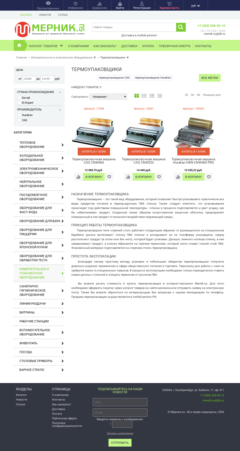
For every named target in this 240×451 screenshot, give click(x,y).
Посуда (41, 352)
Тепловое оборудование (41, 145)
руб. (195, 5)
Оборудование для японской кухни (41, 245)
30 (192, 95)
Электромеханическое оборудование (41, 171)
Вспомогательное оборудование (41, 332)
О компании (78, 46)
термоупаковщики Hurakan (153, 77)
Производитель (39, 109)
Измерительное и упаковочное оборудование (41, 273)
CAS (22, 120)
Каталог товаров (46, 45)
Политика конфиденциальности (67, 424)
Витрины (41, 312)
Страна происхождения (39, 92)
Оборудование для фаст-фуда (41, 210)
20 (186, 95)
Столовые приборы (41, 361)
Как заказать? (105, 46)
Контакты (203, 46)
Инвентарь (41, 343)
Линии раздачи (41, 304)
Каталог (21, 395)
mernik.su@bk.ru (213, 400)
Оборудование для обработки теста (41, 258)
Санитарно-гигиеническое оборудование (41, 290)
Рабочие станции (34, 321)
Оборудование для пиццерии (41, 232)
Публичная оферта (174, 46)
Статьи (63, 15)
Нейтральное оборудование (41, 184)
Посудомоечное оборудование (41, 197)
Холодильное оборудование (41, 158)
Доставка (129, 46)
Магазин (26, 15)
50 (198, 95)
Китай (24, 97)
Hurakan (25, 115)
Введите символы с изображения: (120, 419)
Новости (45, 15)
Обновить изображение (120, 433)
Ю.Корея (25, 102)
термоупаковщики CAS (114, 77)
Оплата (148, 46)
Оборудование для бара (41, 221)
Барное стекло (41, 370)
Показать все (212, 95)
